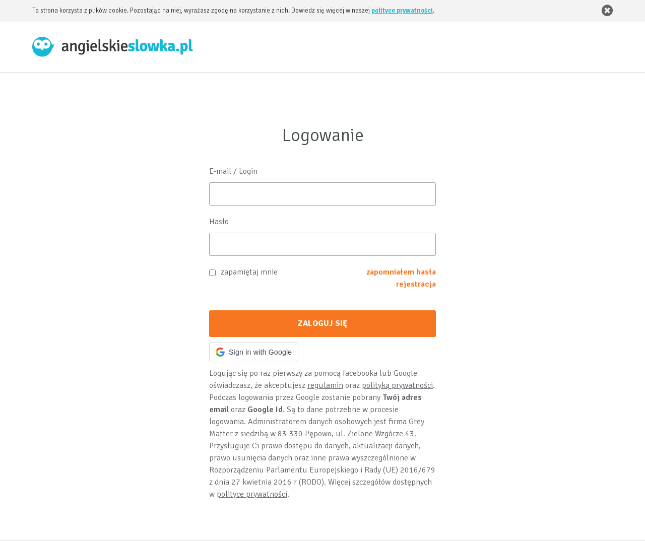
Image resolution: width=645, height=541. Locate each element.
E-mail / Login (233, 171)
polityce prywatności (402, 11)
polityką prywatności (397, 385)
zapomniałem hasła (401, 272)
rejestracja (416, 284)
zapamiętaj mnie (249, 272)
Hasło (219, 222)
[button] (253, 352)
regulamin (325, 385)
